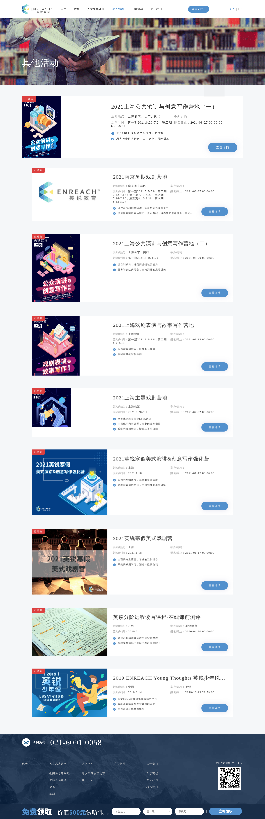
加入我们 (152, 780)
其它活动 (87, 780)
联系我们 (152, 787)
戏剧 (52, 793)
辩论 (52, 787)
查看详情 (220, 147)
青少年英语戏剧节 (93, 773)
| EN (239, 9)
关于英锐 (152, 773)
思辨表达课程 (58, 780)
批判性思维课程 (59, 773)
